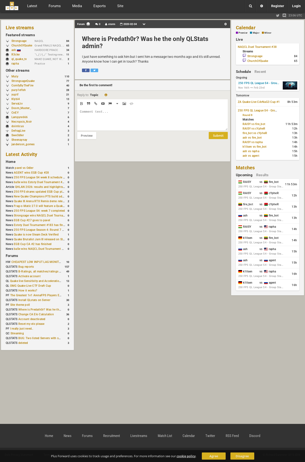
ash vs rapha (251, 151)
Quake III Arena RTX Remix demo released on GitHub (48, 201)
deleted (23, 343)
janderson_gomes (23, 144)
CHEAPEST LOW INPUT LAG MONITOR (37, 262)
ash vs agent (251, 155)
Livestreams (138, 436)
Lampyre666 (19, 117)
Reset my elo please (31, 324)
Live (239, 39)
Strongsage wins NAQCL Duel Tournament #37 (45, 215)
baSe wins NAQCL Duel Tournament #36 (40, 249)
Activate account (29, 276)
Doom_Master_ (21, 108)
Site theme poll (20, 304)
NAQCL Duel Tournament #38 (257, 47)
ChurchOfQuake (21, 45)
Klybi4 (15, 99)
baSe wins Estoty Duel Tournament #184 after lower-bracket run (56, 182)
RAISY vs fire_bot (254, 124)
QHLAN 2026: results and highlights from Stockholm (50, 187)
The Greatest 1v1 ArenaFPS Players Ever (36, 295)
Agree (213, 456)
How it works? (27, 290)
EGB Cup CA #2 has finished (32, 244)
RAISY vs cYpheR (254, 128)
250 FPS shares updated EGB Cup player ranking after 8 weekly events (60, 191)
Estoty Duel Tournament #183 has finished (42, 225)
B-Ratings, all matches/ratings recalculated (46, 271)
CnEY (15, 112)
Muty (14, 76)
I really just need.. (21, 328)
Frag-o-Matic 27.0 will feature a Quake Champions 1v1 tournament (58, 206)
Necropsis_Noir (21, 121)
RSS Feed (232, 436)
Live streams (20, 27)
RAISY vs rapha (253, 142)
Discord (254, 436)
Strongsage (18, 41)
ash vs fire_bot (252, 137)
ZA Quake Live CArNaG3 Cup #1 (259, 102)
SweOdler (17, 135)
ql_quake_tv (19, 59)
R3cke (15, 54)
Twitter (210, 436)
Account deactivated (32, 319)
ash (16, 50)
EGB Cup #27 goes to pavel (32, 220)
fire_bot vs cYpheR (255, 133)
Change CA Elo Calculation (36, 314)
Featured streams (20, 35)
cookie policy (186, 456)
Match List (165, 436)
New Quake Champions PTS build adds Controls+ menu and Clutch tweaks (63, 196)
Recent (260, 72)
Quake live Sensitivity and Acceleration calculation (43, 281)
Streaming (17, 333)
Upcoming (244, 175)
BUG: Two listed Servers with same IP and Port (49, 338)
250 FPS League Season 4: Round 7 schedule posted (49, 229)
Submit (218, 139)
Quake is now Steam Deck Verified (36, 234)
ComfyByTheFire (22, 85)
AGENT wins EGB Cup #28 (31, 172)
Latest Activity (21, 154)
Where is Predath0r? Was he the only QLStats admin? (53, 309)
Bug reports (26, 266)
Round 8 (248, 115)
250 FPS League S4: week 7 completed (39, 210)
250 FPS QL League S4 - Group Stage (259, 83)
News (67, 436)
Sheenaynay (19, 139)
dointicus (17, 126)
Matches (245, 168)
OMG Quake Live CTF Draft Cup (30, 285)
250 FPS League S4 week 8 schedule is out (42, 177)
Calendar (245, 27)
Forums (12, 256)
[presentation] (113, 153)
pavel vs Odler (24, 168)
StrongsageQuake (23, 81)
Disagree (242, 456)
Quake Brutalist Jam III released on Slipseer (42, 239)
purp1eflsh (18, 90)
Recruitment (111, 436)
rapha (15, 63)
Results (262, 175)
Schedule (243, 72)
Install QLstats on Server (34, 300)
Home (10, 162)
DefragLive (18, 130)
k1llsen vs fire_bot (255, 146)
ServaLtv (17, 103)
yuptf (14, 94)
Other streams (18, 70)
